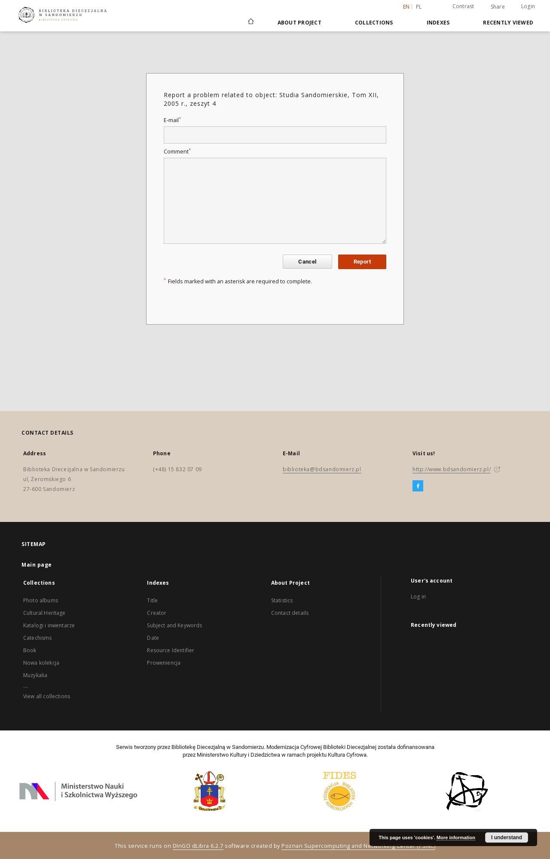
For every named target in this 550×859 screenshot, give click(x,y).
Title (152, 600)
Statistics (282, 600)
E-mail (172, 120)
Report (362, 261)
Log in (418, 596)
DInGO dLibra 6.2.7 (198, 846)
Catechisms (37, 637)
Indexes (438, 22)
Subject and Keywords (174, 625)
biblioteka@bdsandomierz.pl (322, 469)
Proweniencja (163, 662)
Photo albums (40, 600)
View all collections (46, 696)
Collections (374, 22)
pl (419, 6)
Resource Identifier (170, 650)
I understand (506, 837)
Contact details (290, 613)
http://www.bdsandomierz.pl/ (451, 469)
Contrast (463, 6)
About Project (299, 22)
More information (456, 837)
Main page (36, 564)
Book (30, 650)
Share (498, 6)
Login (528, 6)
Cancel (307, 261)
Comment (177, 151)
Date (153, 637)
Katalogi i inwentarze (49, 625)
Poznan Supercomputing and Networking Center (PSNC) (358, 846)
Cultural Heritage (44, 613)
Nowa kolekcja (41, 662)
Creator (156, 613)
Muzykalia (35, 675)
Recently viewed (508, 22)
